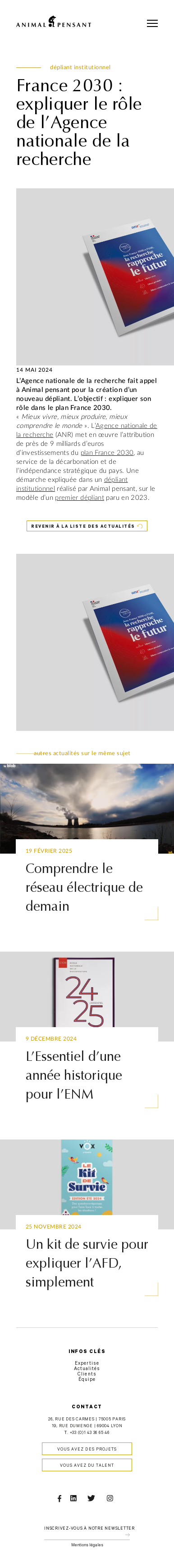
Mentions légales (87, 1545)
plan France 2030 (107, 453)
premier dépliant (79, 497)
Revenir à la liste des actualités (83, 527)
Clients (87, 1374)
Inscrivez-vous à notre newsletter (89, 1529)
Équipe (87, 1380)
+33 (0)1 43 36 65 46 (90, 1433)
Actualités (87, 1369)
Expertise (87, 1364)
